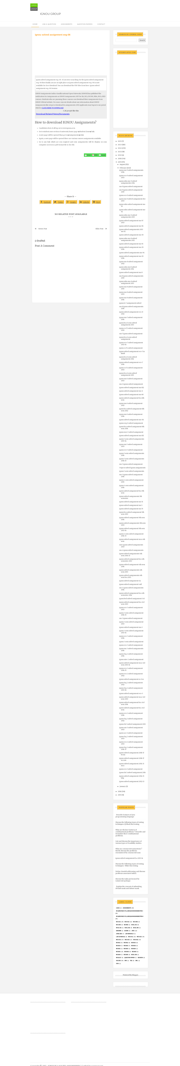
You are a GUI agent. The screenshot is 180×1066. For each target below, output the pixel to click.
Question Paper (129, 957)
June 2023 (119, 933)
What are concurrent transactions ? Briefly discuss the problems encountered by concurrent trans (128, 851)
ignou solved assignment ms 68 (131, 395)
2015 (119, 795)
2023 (120, 145)
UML (136, 960)
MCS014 (118, 945)
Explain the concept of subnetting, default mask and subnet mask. (128, 887)
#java (118, 908)
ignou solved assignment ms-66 (131, 420)
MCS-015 (127, 939)
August (122, 164)
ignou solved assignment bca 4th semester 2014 (131, 594)
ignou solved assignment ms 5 (130, 505)
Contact (101, 24)
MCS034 (118, 954)
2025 (119, 141)
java (133, 930)
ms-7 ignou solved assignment (130, 334)
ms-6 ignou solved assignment (131, 384)
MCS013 (133, 942)
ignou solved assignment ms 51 (131, 502)
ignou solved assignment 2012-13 (131, 781)
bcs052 (126, 924)
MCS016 (133, 945)
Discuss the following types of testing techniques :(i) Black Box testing (129, 823)
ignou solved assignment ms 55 (131, 509)
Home (35, 24)
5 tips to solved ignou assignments (132, 468)
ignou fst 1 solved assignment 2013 (132, 724)
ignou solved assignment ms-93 (131, 235)
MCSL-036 (134, 954)
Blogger (135, 975)
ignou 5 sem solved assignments (131, 471)
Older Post (99, 229)
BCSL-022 (127, 927)
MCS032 (126, 951)
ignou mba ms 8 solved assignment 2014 (128, 268)
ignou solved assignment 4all (130, 584)
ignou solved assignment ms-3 (131, 627)
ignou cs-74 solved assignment (131, 348)
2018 (119, 159)
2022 (120, 148)
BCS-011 (118, 921)
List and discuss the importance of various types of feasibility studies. (128, 842)
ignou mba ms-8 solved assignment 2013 (128, 282)
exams (126, 930)
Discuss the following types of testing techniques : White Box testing (129, 865)
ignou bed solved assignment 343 (132, 599)
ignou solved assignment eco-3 (131, 693)
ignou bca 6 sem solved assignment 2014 (128, 358)
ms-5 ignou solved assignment (131, 464)
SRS (125, 960)
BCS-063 (118, 924)
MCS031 (118, 951)
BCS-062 (135, 921)
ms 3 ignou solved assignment (130, 618)
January (123, 786)
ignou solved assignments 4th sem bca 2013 (130, 576)
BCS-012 (127, 921)
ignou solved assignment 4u (130, 581)
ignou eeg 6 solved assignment (131, 423)
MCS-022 (135, 939)
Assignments (66, 24)
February (123, 168)
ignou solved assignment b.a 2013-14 (129, 858)
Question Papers (84, 24)
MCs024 (133, 948)
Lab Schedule (120, 936)
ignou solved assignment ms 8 (130, 272)
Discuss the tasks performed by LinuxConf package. (127, 880)
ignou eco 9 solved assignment (131, 195)
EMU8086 (118, 930)
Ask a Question (49, 24)
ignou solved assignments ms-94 (132, 253)
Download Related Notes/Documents (53, 114)
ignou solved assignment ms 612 (131, 388)
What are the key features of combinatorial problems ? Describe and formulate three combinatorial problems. (130, 833)
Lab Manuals (129, 933)
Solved (118, 960)
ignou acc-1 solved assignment (130, 733)
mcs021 (118, 948)
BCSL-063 (136, 927)
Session (140, 957)
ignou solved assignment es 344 (131, 679)
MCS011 (118, 942)
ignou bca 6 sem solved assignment (128, 338)
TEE (131, 960)
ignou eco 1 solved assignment (130, 769)
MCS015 (126, 945)
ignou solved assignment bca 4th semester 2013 (131, 560)
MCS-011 (130, 936)
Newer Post (42, 229)
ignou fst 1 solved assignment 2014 (132, 773)
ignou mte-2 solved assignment (131, 659)
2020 (120, 155)
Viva (117, 963)
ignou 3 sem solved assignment (131, 642)
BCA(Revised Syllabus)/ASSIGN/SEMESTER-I (129, 911)
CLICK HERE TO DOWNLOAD (52, 108)
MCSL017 (118, 957)
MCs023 (126, 948)
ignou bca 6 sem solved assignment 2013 (128, 324)
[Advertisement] (71, 54)
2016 (119, 791)
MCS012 (126, 942)
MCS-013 (118, 939)
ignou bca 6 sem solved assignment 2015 (128, 374)
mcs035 (126, 954)
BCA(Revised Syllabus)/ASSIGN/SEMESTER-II (129, 916)
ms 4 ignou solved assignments (131, 550)
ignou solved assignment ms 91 (131, 244)
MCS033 (134, 951)
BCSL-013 (134, 924)
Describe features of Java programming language (125, 816)
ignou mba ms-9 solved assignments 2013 (128, 216)
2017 (119, 162)
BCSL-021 (118, 927)
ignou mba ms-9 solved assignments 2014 (128, 182)
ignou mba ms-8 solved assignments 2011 (128, 239)
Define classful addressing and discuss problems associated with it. (130, 872)
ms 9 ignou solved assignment (130, 186)
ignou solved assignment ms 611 (131, 436)
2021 (119, 152)
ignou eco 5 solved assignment (131, 450)
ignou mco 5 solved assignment (131, 432)
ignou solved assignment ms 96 (131, 226)
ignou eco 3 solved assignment (131, 645)
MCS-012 (139, 936)
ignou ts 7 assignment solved (130, 303)
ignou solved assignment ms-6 (131, 391)
